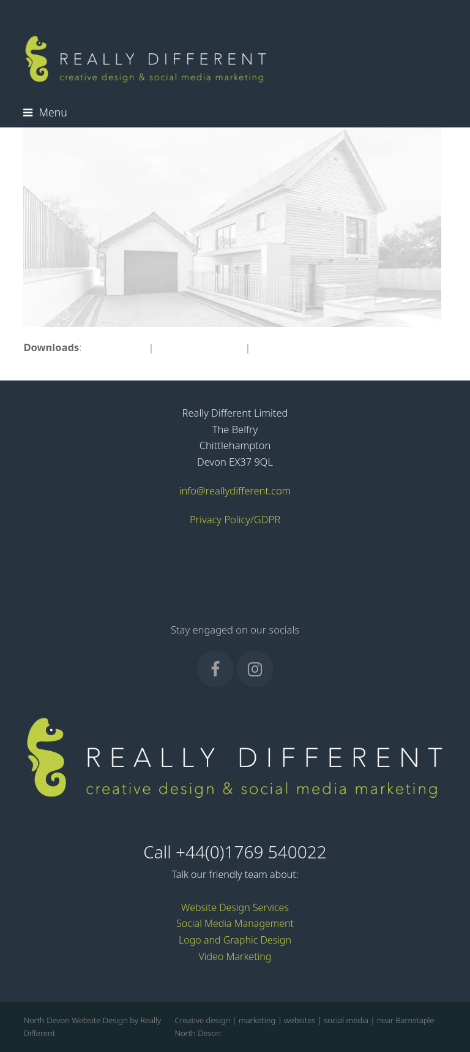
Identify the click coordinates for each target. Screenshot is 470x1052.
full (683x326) (115, 347)
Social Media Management (235, 923)
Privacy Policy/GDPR (235, 519)
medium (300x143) (199, 347)
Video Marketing (235, 956)
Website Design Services (235, 907)
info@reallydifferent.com (235, 490)
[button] (45, 112)
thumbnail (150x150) (300, 347)
